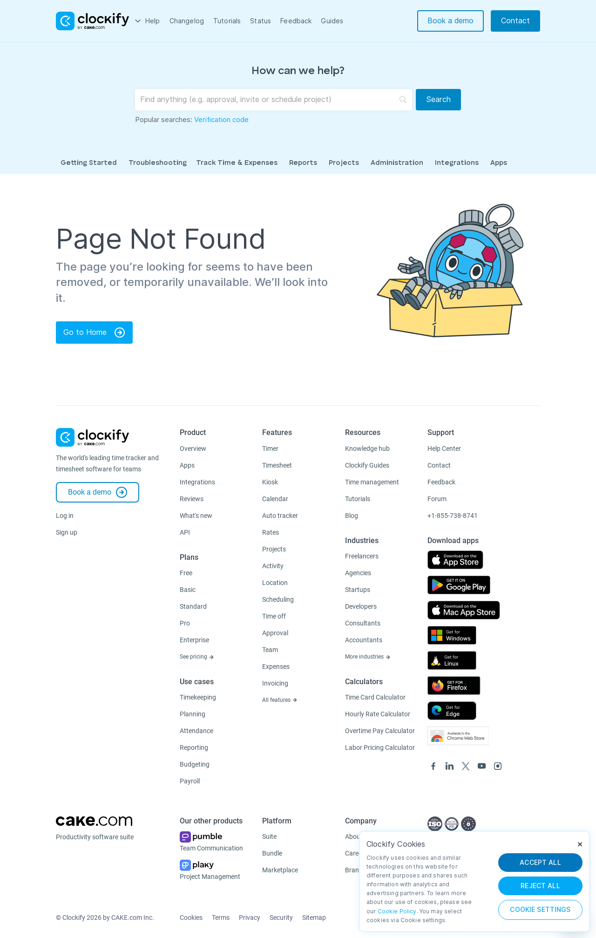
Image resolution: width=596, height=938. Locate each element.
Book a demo (450, 20)
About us (358, 836)
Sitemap (314, 917)
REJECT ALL (540, 886)
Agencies (358, 573)
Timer (270, 448)
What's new (196, 515)
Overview (193, 448)
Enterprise (194, 640)
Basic (188, 589)
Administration (397, 163)
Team (270, 649)
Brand (354, 870)
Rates (270, 532)
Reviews (191, 499)
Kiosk (270, 482)
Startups (357, 589)
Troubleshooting (158, 163)
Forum (437, 499)
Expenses (276, 666)
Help (152, 21)
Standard (193, 606)
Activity (273, 566)
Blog (351, 515)
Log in (65, 515)
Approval (275, 633)
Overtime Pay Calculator (380, 730)
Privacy (249, 917)
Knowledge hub (367, 448)
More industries (368, 656)
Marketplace (280, 870)
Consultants (362, 623)
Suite (269, 836)
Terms (221, 917)
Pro (185, 623)
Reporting (194, 747)
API (185, 532)
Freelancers (362, 556)
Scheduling (278, 599)
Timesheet (277, 465)
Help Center (444, 448)
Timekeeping (198, 697)
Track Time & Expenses (237, 163)
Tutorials (227, 21)
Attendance (196, 730)
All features (280, 700)
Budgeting (195, 764)
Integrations (457, 163)
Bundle (272, 853)
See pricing (197, 656)
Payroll (190, 781)
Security (281, 917)
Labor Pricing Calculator (380, 747)
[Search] (438, 99)
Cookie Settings (540, 909)
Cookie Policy (397, 911)
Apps (498, 163)
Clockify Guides (367, 465)
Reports (303, 163)
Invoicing (275, 683)
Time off (274, 616)
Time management (372, 482)
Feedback (296, 21)
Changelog (186, 21)
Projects (344, 163)
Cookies (191, 917)
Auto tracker (280, 515)
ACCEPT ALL (540, 862)
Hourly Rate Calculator (377, 714)
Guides (332, 21)
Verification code (221, 120)
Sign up (66, 532)
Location (275, 582)
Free (186, 573)
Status (260, 21)
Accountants (363, 640)
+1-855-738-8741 (452, 515)
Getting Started (89, 163)
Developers (361, 606)
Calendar (275, 499)
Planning (192, 714)
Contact (515, 20)
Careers (356, 853)
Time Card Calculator (375, 697)
